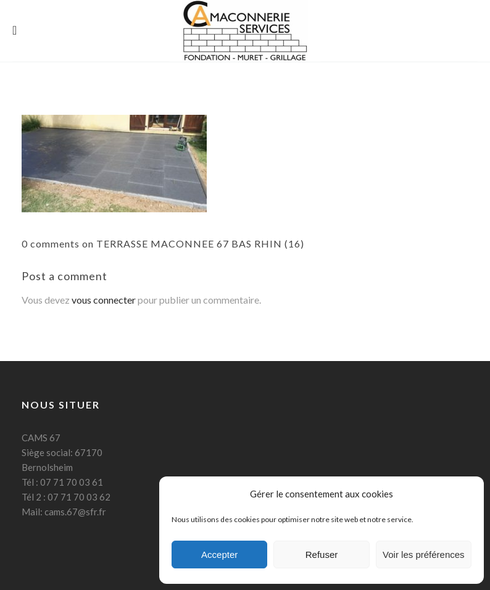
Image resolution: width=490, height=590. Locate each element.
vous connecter (104, 299)
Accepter (219, 554)
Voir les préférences (424, 554)
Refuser (321, 554)
